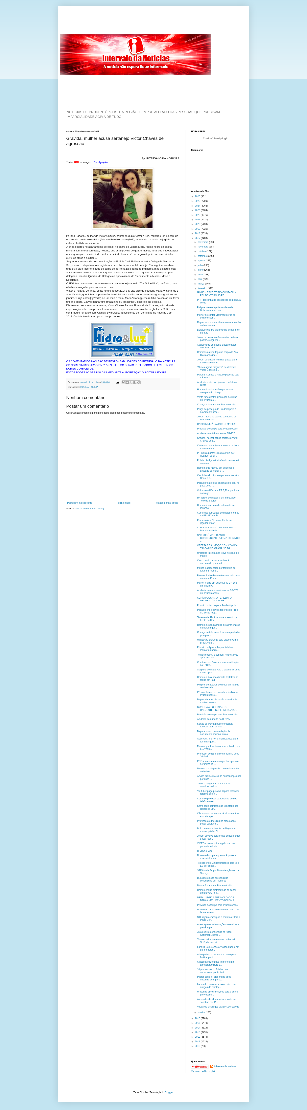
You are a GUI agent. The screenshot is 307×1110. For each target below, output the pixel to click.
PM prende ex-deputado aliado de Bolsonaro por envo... (215, 309)
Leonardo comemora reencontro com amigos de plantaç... (216, 986)
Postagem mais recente (79, 502)
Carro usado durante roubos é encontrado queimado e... (213, 562)
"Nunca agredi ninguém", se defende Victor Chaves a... (216, 368)
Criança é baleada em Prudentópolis (216, 404)
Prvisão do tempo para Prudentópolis (216, 605)
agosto (201, 260)
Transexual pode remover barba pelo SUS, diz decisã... (216, 941)
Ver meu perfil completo (203, 1071)
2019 (198, 228)
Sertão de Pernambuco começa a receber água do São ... (215, 725)
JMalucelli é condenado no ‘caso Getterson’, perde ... (214, 933)
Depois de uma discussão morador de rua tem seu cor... (217, 701)
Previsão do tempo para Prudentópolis (217, 428)
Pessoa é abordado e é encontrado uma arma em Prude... (218, 577)
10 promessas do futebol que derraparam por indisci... (212, 971)
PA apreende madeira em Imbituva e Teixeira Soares (216, 499)
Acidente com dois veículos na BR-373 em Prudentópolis (217, 591)
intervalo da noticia (89, 382)
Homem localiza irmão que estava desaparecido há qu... (215, 391)
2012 (198, 1036)
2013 (198, 1032)
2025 (198, 201)
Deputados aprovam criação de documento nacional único (213, 733)
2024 (198, 205)
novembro (203, 246)
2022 (198, 215)
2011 (198, 1041)
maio (200, 274)
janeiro (201, 1012)
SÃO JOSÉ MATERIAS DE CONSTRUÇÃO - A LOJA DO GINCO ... (218, 538)
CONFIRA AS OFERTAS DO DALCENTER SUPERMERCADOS (217, 708)
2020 (198, 224)
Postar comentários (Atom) (90, 508)
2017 (198, 238)
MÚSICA (84, 387)
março (201, 283)
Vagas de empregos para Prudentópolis (218, 1006)
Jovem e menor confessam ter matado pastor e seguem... (217, 338)
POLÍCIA (94, 387)
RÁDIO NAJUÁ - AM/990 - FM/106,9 (216, 424)
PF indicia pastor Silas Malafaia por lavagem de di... (215, 454)
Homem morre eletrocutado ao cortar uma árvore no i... (216, 891)
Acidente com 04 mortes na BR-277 (216, 433)
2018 (198, 233)
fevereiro (203, 288)
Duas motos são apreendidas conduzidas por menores (212, 879)
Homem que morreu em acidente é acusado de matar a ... (215, 469)
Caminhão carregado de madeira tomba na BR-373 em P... (218, 514)
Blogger (169, 1092)
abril (200, 279)
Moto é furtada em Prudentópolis (214, 885)
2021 (198, 219)
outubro (202, 251)
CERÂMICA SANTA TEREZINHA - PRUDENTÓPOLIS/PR (215, 599)
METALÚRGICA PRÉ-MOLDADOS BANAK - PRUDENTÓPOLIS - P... (216, 899)
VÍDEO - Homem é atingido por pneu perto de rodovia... (216, 844)
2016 (198, 1018)
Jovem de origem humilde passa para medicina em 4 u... (217, 361)
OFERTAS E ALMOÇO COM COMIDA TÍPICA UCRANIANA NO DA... (217, 547)
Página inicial (123, 502)
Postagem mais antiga (166, 502)
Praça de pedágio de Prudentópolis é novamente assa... (216, 410)
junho (201, 269)
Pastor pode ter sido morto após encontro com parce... (214, 978)
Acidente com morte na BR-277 (213, 719)
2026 (198, 196)
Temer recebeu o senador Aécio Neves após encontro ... (217, 656)
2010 (198, 1046)
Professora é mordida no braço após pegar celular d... (216, 822)
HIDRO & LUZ (204, 850)
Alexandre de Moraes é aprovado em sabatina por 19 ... (216, 1000)
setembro (203, 256)
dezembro (203, 242)
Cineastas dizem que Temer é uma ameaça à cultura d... (215, 963)
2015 (198, 1023)
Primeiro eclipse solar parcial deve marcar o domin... (215, 648)
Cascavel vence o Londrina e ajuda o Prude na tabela (216, 529)
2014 (198, 1027)
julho (200, 265)
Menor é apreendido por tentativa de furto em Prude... (216, 569)
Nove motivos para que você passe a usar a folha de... (216, 857)
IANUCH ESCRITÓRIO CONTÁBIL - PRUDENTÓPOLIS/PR (216, 294)
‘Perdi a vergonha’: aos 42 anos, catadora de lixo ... (214, 785)
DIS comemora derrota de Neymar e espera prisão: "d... (216, 830)
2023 (198, 210)
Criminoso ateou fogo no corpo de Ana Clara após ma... (217, 353)
